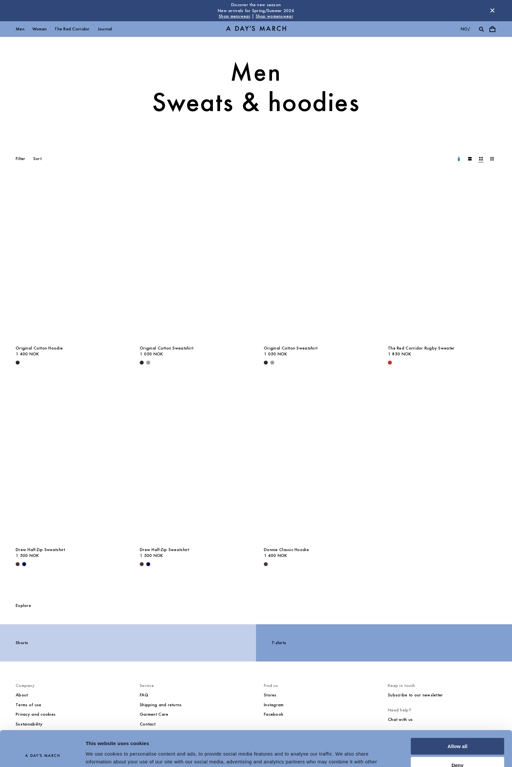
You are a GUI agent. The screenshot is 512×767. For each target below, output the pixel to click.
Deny (458, 732)
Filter (20, 158)
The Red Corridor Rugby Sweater (421, 348)
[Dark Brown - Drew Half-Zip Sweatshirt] (18, 564)
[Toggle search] (481, 29)
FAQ (144, 695)
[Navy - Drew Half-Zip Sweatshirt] (24, 564)
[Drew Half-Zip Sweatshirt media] (70, 461)
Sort (37, 158)
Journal (105, 29)
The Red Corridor (72, 29)
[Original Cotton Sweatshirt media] (194, 260)
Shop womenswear (274, 16)
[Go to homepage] (256, 28)
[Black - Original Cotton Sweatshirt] (142, 363)
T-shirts (279, 642)
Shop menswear (234, 16)
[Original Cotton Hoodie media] (70, 260)
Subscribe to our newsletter (415, 695)
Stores (270, 695)
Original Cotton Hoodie (39, 348)
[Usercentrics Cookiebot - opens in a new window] (42, 754)
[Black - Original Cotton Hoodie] (18, 363)
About (22, 695)
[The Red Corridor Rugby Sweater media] (442, 260)
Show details (101, 754)
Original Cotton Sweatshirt (166, 348)
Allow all (458, 713)
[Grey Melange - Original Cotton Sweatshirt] (148, 363)
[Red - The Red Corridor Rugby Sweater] (390, 363)
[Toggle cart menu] (492, 29)
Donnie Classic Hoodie (286, 549)
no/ (465, 29)
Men (20, 29)
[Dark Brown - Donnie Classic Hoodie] (266, 564)
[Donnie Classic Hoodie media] (318, 461)
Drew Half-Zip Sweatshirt (40, 549)
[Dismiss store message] (492, 10)
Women (39, 29)
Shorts (22, 642)
